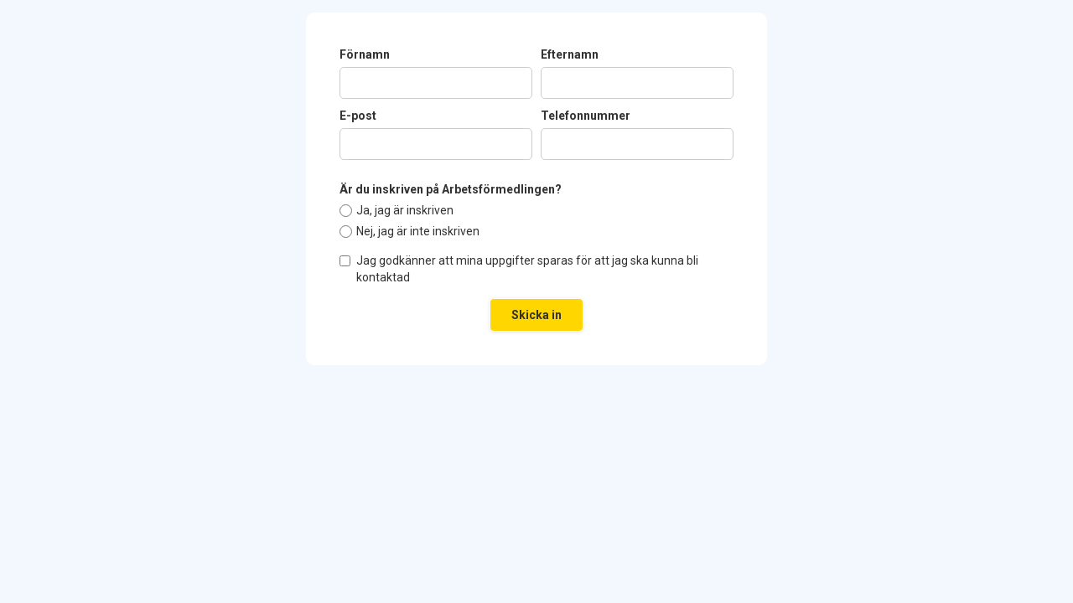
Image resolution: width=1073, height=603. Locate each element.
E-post (358, 115)
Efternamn (570, 54)
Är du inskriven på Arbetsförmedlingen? (451, 189)
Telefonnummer (585, 115)
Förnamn (365, 54)
